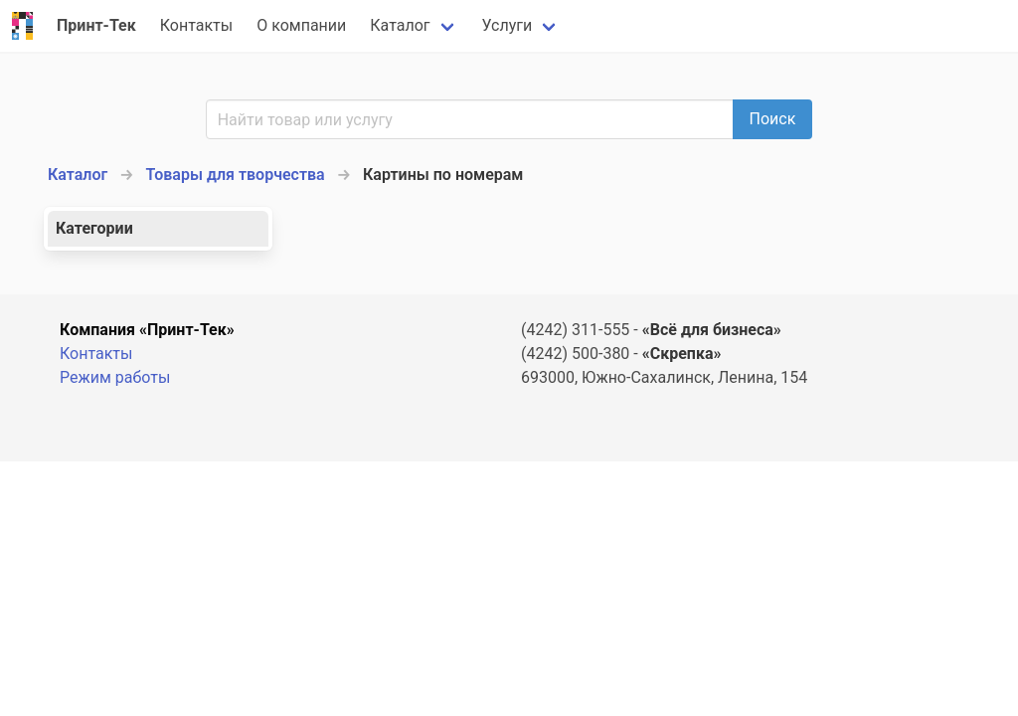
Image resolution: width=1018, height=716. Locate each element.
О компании (301, 25)
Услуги (507, 25)
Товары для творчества (235, 174)
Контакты (196, 25)
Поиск (773, 118)
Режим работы (115, 377)
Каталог (399, 25)
